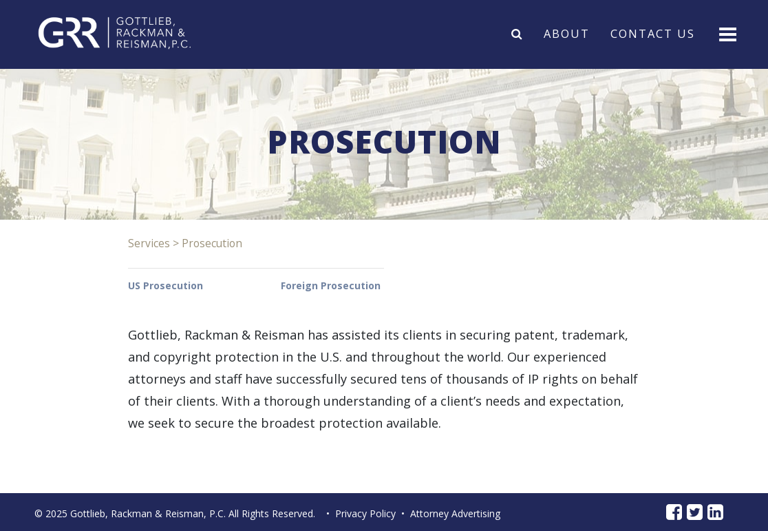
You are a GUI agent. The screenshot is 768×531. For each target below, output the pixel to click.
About (567, 33)
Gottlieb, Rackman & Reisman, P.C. (148, 513)
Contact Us (652, 33)
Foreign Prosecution (331, 285)
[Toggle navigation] (726, 33)
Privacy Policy (365, 513)
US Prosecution (165, 285)
